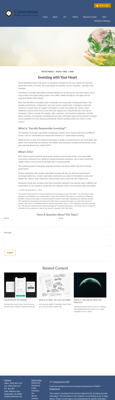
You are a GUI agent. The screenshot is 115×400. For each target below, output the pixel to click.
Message (7, 233)
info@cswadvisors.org (13, 396)
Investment (35, 385)
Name (6, 218)
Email (61, 218)
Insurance (35, 391)
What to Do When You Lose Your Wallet (55, 300)
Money (34, 396)
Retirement (35, 383)
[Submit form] (10, 253)
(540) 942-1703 (16, 383)
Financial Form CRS (61, 382)
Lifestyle (34, 398)
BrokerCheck (55, 389)
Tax (32, 393)
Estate (33, 388)
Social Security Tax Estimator (15, 300)
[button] (45, 17)
